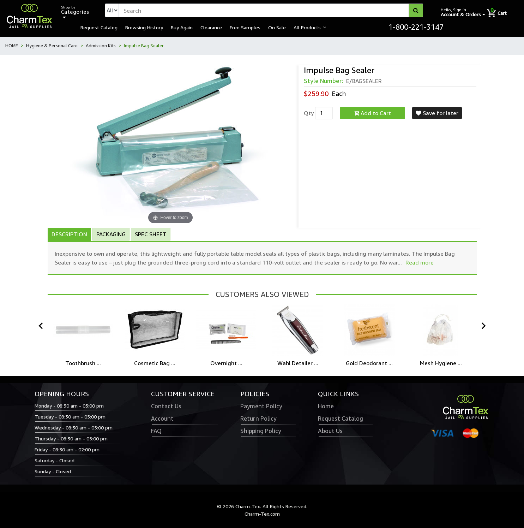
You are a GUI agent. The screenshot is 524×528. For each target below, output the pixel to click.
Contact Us (166, 406)
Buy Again (182, 27)
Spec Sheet (151, 234)
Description (69, 234)
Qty (309, 113)
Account (162, 418)
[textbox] (271, 10)
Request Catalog (99, 27)
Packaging (111, 234)
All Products (307, 27)
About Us (330, 430)
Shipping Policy (260, 430)
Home (326, 406)
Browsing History (144, 27)
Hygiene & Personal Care (52, 45)
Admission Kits (101, 45)
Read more (419, 262)
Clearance (211, 27)
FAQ (156, 430)
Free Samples (245, 27)
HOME (11, 45)
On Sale (277, 27)
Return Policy (258, 418)
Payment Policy (261, 406)
